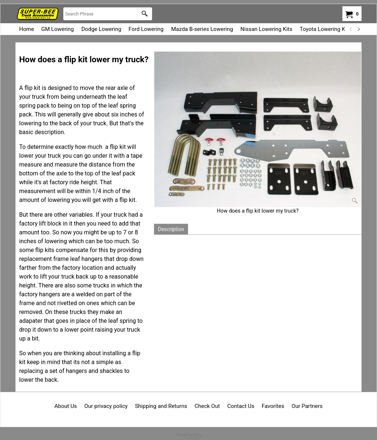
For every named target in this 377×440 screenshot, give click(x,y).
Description (171, 229)
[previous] (351, 29)
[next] (358, 29)
